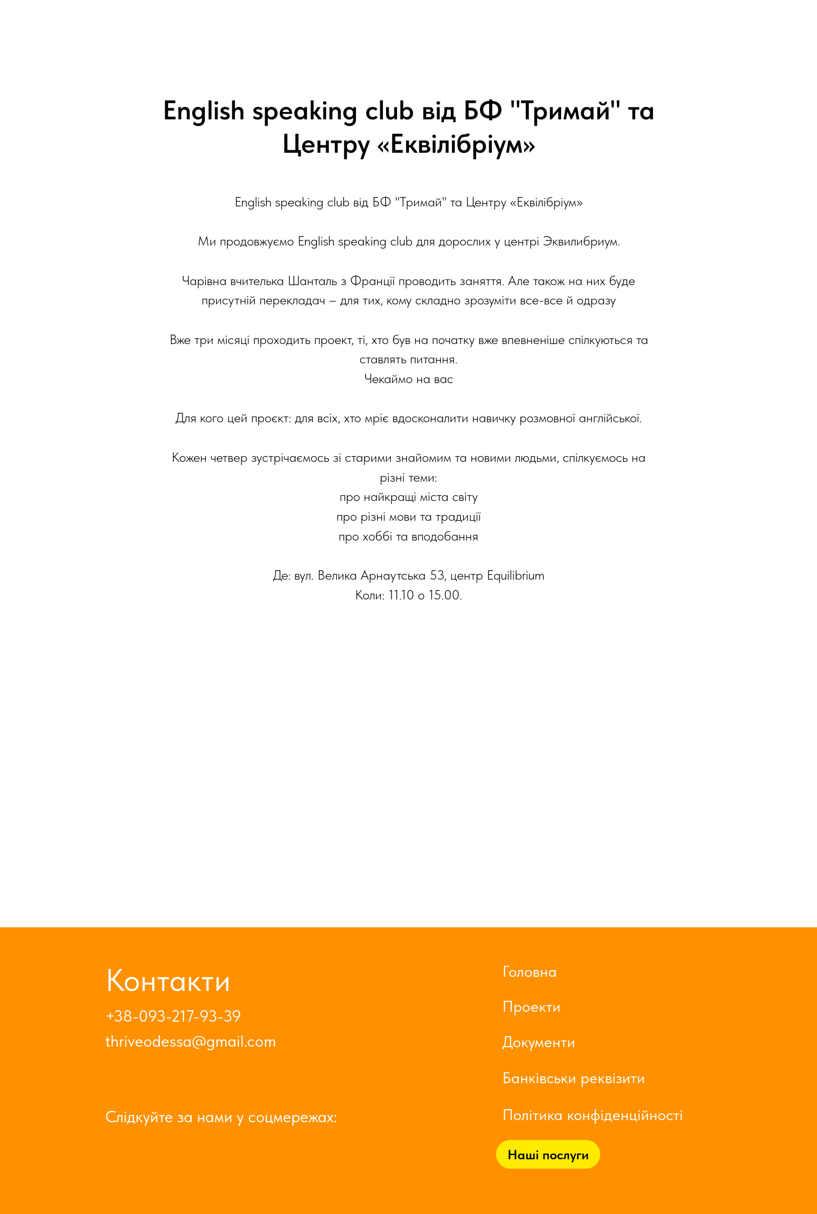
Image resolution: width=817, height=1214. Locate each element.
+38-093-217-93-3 (168, 1016)
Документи (538, 1041)
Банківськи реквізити (573, 1077)
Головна (529, 971)
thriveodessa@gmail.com (190, 1041)
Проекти (531, 1006)
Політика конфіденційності (592, 1114)
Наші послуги (548, 1154)
